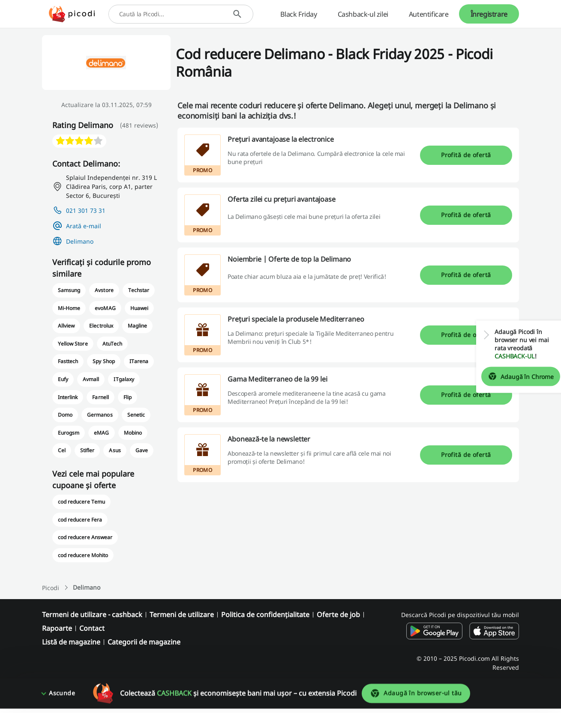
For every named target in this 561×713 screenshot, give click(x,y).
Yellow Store (72, 343)
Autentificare (429, 14)
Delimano (79, 241)
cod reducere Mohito (83, 555)
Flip (127, 397)
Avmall (91, 379)
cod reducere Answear (85, 537)
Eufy (63, 379)
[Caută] (237, 14)
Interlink (68, 397)
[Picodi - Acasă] (72, 14)
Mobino (133, 432)
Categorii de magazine (144, 642)
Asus (114, 450)
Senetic (136, 414)
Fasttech (68, 361)
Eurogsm (68, 432)
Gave (141, 450)
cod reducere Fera (80, 519)
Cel (62, 450)
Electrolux (101, 325)
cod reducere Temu (81, 501)
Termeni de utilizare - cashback (92, 614)
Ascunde (62, 697)
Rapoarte (57, 628)
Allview (66, 325)
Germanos (99, 414)
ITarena (138, 361)
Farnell (100, 397)
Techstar (138, 290)
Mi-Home (69, 308)
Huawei (139, 308)
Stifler (87, 450)
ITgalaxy (124, 379)
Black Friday (298, 14)
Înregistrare (489, 14)
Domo (65, 414)
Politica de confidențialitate (265, 614)
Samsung (69, 290)
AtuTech (112, 343)
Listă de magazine (71, 642)
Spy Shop (103, 361)
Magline (137, 325)
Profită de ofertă (466, 155)
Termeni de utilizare (182, 614)
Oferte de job (338, 614)
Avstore (104, 290)
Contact (92, 628)
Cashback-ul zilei (363, 14)
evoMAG (105, 308)
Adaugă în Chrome (515, 376)
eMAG (101, 432)
